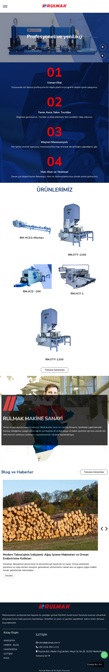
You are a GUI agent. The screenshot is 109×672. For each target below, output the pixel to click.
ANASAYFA (9, 640)
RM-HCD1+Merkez (32, 226)
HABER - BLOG (11, 645)
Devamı (9, 575)
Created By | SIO (94, 664)
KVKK (6, 658)
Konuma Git (43, 655)
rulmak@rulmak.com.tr (49, 642)
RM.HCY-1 (77, 278)
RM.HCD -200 (32, 278)
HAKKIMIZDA (10, 649)
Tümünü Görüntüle (55, 369)
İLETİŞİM (8, 653)
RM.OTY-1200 (77, 226)
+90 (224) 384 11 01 (49, 647)
